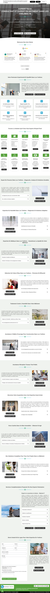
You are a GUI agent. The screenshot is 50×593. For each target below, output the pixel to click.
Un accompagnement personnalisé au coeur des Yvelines (31, 349)
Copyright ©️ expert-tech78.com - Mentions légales (9, 592)
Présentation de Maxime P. (27, 509)
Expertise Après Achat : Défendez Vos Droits (29, 411)
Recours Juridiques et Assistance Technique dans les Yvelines (13, 443)
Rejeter (38, 1)
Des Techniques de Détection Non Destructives (29, 288)
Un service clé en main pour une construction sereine (31, 352)
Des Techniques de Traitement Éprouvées (28, 229)
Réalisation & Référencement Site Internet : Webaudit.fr (40, 592)
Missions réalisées (25, 520)
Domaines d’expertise (26, 516)
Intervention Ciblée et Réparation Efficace (28, 292)
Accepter (32, 1)
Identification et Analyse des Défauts (8, 440)
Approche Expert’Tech (26, 523)
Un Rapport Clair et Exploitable (26, 414)
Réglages (6, 2)
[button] (15, 195)
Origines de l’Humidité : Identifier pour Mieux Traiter (11, 319)
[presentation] (8, 575)
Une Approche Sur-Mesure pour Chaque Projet (29, 474)
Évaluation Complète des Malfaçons (8, 257)
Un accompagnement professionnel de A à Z (10, 322)
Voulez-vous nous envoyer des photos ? (9, 566)
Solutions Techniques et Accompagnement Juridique (11, 260)
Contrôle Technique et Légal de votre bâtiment (10, 379)
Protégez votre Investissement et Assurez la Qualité (11, 382)
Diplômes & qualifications (27, 513)
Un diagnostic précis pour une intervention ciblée (11, 195)
